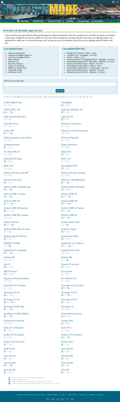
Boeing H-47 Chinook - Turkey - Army (81, 53)
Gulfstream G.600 (15, 72)
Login (117, 2)
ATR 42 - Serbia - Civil (75, 57)
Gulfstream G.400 (15, 70)
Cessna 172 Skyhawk (16, 66)
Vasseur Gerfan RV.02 (16, 53)
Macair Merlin (13, 59)
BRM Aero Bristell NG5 (17, 68)
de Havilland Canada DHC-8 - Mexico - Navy (84, 66)
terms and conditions (52, 394)
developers (100, 394)
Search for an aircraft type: (60, 83)
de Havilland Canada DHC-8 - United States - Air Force (88, 68)
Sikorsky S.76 (13, 62)
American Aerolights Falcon (18, 57)
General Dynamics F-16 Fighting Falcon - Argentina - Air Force (91, 59)
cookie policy (82, 394)
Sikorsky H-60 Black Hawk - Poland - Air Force (85, 64)
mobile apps (92, 394)
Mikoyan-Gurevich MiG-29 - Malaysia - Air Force (86, 72)
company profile (72, 394)
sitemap (43, 394)
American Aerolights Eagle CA (20, 55)
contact (63, 394)
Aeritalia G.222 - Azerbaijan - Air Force (82, 55)
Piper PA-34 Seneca (15, 64)
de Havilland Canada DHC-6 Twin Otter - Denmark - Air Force (90, 62)
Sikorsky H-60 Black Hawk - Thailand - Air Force (85, 70)
